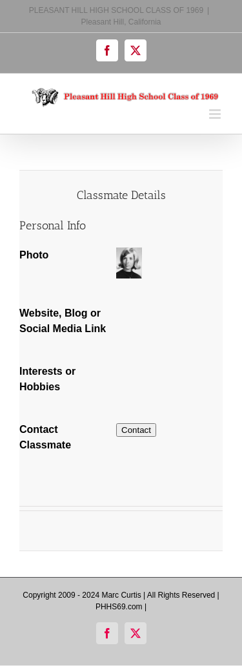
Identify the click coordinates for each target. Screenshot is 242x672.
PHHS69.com (119, 606)
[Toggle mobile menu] (216, 114)
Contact (136, 430)
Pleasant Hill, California (121, 21)
